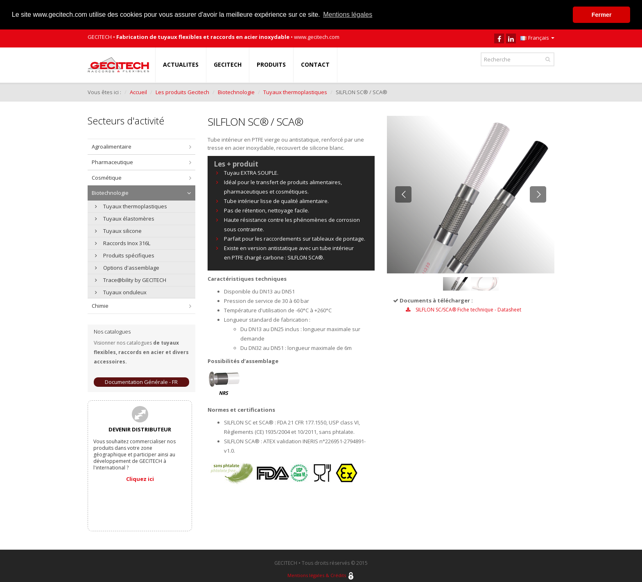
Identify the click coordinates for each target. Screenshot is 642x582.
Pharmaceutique (112, 161)
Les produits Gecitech (182, 91)
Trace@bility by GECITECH (130, 279)
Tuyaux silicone (118, 230)
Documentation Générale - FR (141, 381)
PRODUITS (271, 64)
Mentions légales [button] (347, 14)
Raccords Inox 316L (122, 242)
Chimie (100, 305)
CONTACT (315, 64)
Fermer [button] (602, 14)
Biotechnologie (236, 91)
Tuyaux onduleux (121, 292)
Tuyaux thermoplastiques (295, 91)
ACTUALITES (181, 64)
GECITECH (228, 64)
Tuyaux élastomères (124, 218)
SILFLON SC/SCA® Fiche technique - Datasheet (463, 309)
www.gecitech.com (316, 36)
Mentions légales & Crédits (316, 575)
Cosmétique (107, 177)
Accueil (138, 91)
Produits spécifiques (124, 255)
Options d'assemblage (127, 267)
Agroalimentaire (111, 146)
